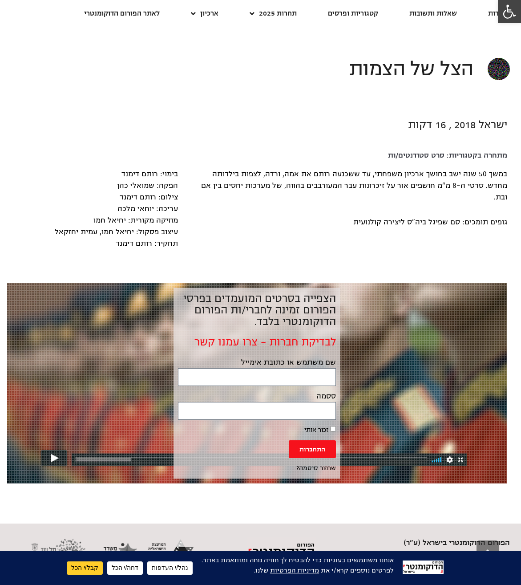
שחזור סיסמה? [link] (316, 468)
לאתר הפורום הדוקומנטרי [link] (122, 13)
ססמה (326, 396)
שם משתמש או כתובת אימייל (288, 362)
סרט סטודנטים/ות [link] (416, 155)
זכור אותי (320, 429)
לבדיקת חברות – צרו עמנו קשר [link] (265, 342)
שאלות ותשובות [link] (433, 13)
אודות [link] (496, 13)
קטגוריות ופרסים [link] (353, 13)
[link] (509, 11)
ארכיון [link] (204, 13)
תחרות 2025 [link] (273, 13)
